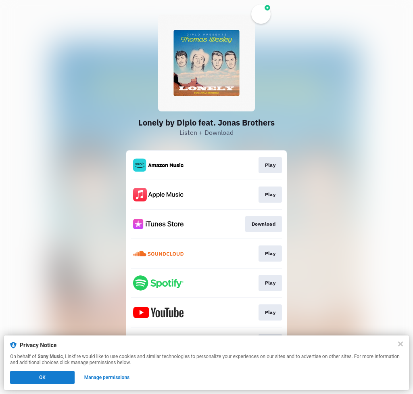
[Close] (400, 343)
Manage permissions (107, 377)
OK (42, 377)
